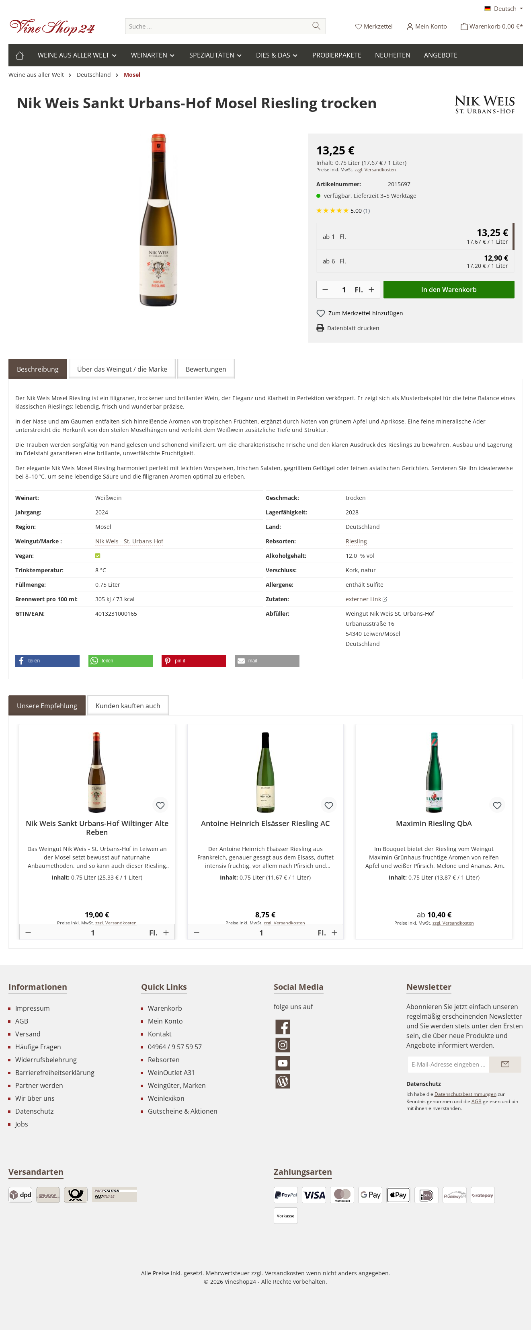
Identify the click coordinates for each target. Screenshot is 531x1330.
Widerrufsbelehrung (46, 1059)
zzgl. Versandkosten (375, 170)
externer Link (366, 599)
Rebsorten (164, 1059)
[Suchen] (316, 26)
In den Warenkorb (449, 289)
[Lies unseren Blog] (332, 1081)
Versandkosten (285, 1273)
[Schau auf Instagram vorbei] (332, 1045)
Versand (28, 1034)
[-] (325, 289)
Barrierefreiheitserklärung (54, 1072)
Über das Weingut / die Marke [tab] (122, 369)
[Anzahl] (344, 289)
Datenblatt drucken (353, 328)
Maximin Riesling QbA (434, 823)
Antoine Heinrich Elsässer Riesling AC (265, 823)
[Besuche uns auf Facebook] (332, 1027)
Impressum (32, 1008)
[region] (158, 220)
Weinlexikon (166, 1098)
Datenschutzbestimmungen (465, 1094)
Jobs (21, 1124)
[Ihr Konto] (427, 26)
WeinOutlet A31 (171, 1072)
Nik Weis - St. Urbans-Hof (129, 541)
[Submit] (505, 1065)
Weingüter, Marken (177, 1085)
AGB (21, 1021)
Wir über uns (35, 1098)
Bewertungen (206, 369)
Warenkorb (165, 1008)
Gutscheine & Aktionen (182, 1111)
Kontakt (160, 1034)
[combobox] (216, 26)
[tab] (37, 369)
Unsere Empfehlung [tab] (47, 705)
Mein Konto (165, 1021)
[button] (47, 661)
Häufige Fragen (38, 1046)
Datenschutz (34, 1111)
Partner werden (39, 1085)
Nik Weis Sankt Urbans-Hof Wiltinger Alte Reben (97, 828)
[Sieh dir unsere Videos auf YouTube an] (332, 1063)
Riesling (356, 541)
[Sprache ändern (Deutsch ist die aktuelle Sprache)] (503, 8)
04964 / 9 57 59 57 (175, 1046)
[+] (371, 289)
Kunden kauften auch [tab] (128, 705)
